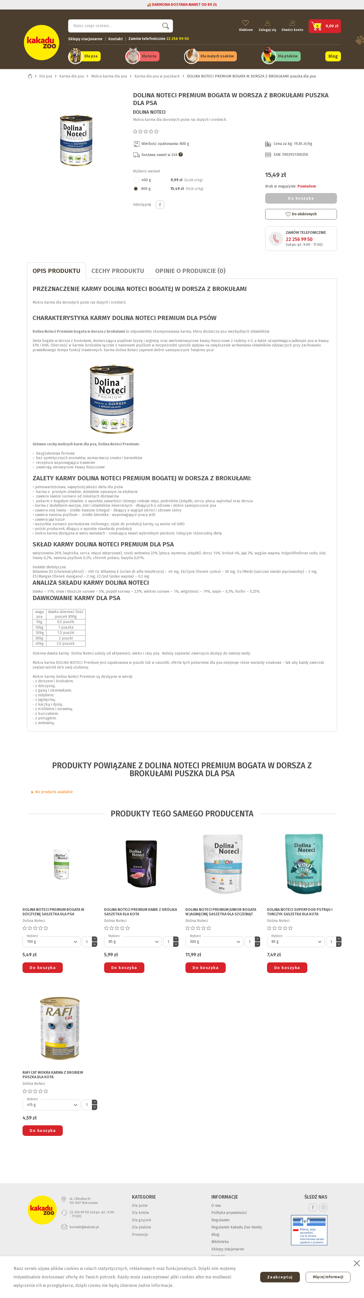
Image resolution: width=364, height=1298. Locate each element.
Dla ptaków (288, 56)
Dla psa (91, 56)
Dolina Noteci (149, 111)
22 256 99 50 (299, 239)
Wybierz (32, 935)
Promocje (140, 1234)
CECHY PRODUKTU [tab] (117, 270)
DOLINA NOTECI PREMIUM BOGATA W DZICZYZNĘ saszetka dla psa (53, 911)
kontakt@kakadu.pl (84, 1226)
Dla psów (140, 1205)
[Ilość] (87, 941)
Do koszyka (301, 197)
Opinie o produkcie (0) (190, 270)
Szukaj (164, 25)
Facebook (313, 1207)
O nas (216, 1205)
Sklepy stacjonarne (85, 38)
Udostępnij (160, 204)
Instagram (323, 1207)
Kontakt (115, 38)
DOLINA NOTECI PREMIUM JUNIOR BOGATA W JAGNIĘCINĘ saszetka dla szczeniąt (220, 911)
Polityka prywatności (229, 1212)
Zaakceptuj (278, 1277)
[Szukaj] (120, 25)
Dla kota (149, 56)
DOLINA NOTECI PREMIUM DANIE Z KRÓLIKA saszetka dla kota (140, 911)
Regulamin (220, 1219)
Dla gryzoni (141, 1219)
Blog (333, 55)
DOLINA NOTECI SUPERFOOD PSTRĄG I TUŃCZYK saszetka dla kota (299, 911)
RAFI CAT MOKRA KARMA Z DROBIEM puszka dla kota (53, 1074)
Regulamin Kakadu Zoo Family (236, 1226)
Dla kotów (140, 1212)
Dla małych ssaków (217, 56)
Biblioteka (220, 1241)
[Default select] (52, 941)
